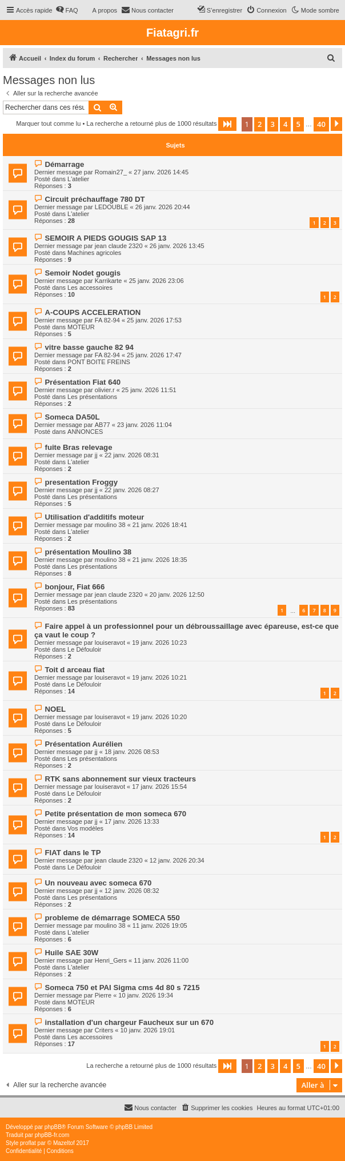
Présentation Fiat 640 (83, 382)
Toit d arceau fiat (75, 669)
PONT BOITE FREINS (98, 361)
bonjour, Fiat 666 (75, 587)
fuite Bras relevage (78, 447)
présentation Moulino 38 (88, 552)
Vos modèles (85, 828)
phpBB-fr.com (52, 1135)
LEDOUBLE (112, 207)
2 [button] (260, 124)
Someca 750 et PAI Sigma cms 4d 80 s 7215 (122, 987)
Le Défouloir (84, 649)
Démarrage (64, 164)
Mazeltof (64, 1143)
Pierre (103, 995)
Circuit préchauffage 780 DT (95, 199)
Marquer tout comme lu (48, 123)
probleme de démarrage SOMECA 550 (112, 917)
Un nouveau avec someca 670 (98, 883)
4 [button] (285, 124)
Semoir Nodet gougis (83, 273)
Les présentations (92, 396)
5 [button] (298, 124)
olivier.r (105, 389)
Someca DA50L (72, 417)
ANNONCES (85, 431)
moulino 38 (110, 524)
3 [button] (273, 124)
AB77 (102, 424)
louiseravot (110, 642)
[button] (227, 124)
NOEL (55, 709)
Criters (104, 1030)
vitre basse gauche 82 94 (89, 347)
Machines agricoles (94, 252)
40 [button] (321, 124)
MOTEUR (81, 327)
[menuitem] (66, 10)
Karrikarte (108, 280)
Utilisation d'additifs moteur (94, 517)
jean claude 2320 (119, 245)
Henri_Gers (111, 960)
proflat (28, 1143)
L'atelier (78, 178)
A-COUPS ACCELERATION (93, 312)
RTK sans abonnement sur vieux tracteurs (120, 779)
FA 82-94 (107, 320)
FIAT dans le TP (73, 852)
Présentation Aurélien (83, 744)
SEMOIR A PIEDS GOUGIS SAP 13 (105, 238)
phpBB (53, 1127)
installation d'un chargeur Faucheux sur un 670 (129, 1022)
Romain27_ (111, 172)
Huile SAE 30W (71, 952)
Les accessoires (90, 287)
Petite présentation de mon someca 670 (115, 813)
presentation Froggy (81, 482)
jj (96, 455)
